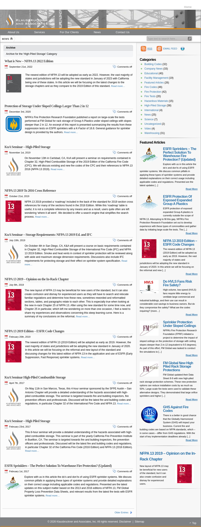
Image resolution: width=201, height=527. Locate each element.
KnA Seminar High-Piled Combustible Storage (35, 377)
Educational (151, 73)
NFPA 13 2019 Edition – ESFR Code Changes (34, 331)
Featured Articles (154, 82)
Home (188, 7)
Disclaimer (125, 521)
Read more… (118, 86)
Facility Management (156, 77)
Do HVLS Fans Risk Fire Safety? (177, 283)
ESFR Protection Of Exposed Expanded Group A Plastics (177, 200)
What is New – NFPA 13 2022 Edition (28, 61)
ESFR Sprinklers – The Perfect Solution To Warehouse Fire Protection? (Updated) (58, 466)
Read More (192, 189)
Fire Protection (152, 91)
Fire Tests (150, 96)
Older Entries (121, 512)
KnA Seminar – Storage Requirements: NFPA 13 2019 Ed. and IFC (48, 234)
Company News (153, 68)
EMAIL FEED (170, 48)
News (147, 114)
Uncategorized (152, 123)
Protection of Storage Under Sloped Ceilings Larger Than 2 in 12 (46, 106)
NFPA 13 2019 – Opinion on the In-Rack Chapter (36, 279)
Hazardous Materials (156, 100)
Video (147, 128)
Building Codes (153, 64)
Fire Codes (150, 87)
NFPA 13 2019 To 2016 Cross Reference (30, 190)
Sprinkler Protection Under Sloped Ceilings (179, 324)
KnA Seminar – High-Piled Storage (27, 147)
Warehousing (151, 133)
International (151, 110)
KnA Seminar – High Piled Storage (27, 421)
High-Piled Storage (155, 105)
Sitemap (139, 521)
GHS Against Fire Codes (175, 409)
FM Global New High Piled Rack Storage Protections (178, 366)
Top (194, 523)
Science (149, 119)
